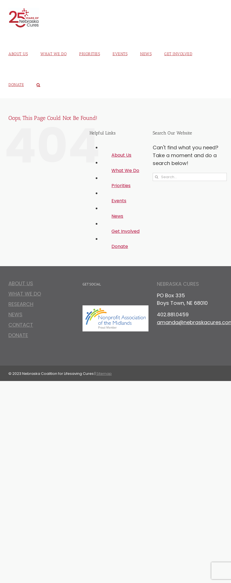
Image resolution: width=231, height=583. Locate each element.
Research (20, 304)
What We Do (125, 170)
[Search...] (190, 177)
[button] (38, 83)
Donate (119, 246)
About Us (121, 155)
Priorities (121, 185)
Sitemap (104, 373)
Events (118, 201)
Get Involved (125, 231)
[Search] (157, 177)
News (117, 216)
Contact (20, 324)
